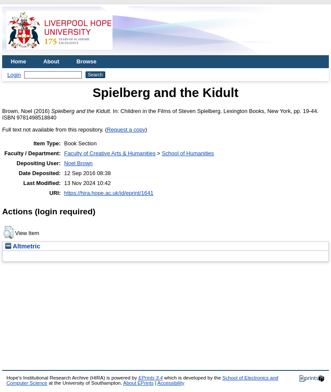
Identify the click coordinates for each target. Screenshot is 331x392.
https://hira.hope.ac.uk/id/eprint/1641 (108, 193)
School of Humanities (188, 153)
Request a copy (126, 129)
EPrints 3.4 (150, 377)
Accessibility (170, 383)
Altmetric (22, 246)
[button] (8, 232)
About (51, 61)
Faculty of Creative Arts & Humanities (110, 153)
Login (14, 75)
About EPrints (138, 383)
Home (18, 61)
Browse (87, 61)
